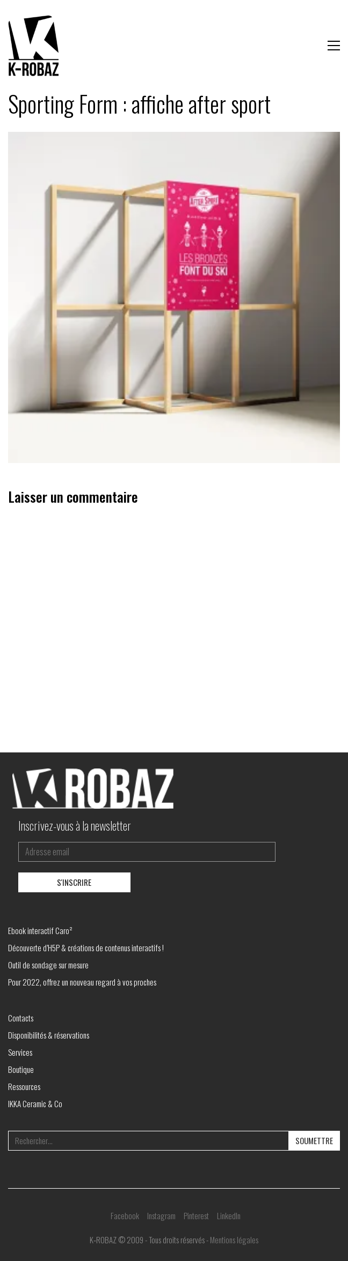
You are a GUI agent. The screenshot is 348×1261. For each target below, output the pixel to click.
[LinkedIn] (229, 1215)
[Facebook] (125, 1215)
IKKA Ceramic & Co (35, 1103)
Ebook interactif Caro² (40, 930)
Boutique (21, 1069)
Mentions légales (234, 1239)
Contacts (20, 1017)
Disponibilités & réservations (48, 1034)
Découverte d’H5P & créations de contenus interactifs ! (86, 947)
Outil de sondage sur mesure (48, 964)
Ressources (24, 1086)
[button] (334, 45)
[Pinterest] (196, 1215)
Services (20, 1052)
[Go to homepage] (35, 45)
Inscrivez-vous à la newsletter (74, 825)
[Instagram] (161, 1215)
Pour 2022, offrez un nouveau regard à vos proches (82, 981)
